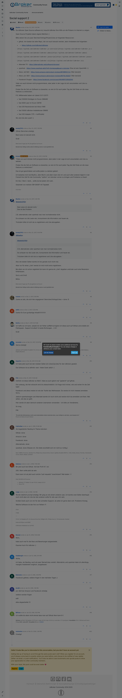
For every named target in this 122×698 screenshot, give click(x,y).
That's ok (74, 352)
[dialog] (61, 349)
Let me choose (48, 352)
